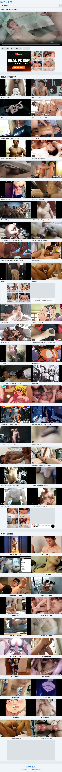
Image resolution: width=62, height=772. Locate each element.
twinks (12, 48)
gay (3, 48)
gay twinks (19, 48)
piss (28, 48)
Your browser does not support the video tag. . (31, 29)
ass (24, 48)
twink (7, 48)
